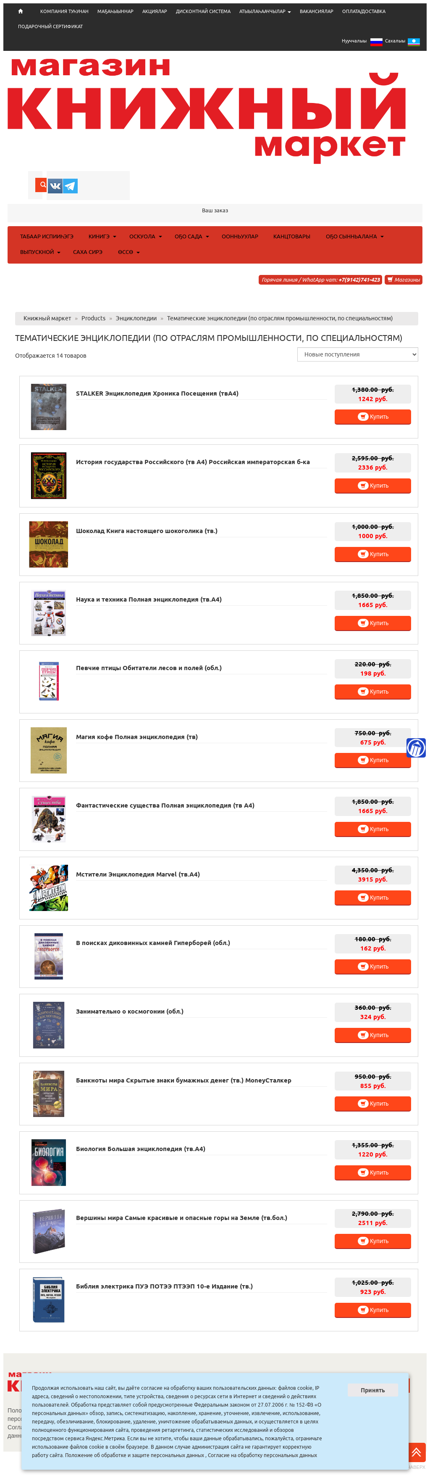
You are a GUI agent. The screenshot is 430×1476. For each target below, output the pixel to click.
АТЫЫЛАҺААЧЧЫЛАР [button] (265, 11)
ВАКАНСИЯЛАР (316, 11)
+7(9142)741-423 (359, 280)
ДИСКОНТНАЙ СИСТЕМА (203, 11)
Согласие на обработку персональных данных (262, 1455)
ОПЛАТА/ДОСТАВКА (363, 11)
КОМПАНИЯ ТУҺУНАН (64, 11)
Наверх (416, 1456)
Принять (373, 1390)
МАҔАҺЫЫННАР (115, 11)
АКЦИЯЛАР (154, 11)
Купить (373, 416)
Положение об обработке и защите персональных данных (134, 1455)
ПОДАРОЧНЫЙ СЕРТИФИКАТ (50, 26)
